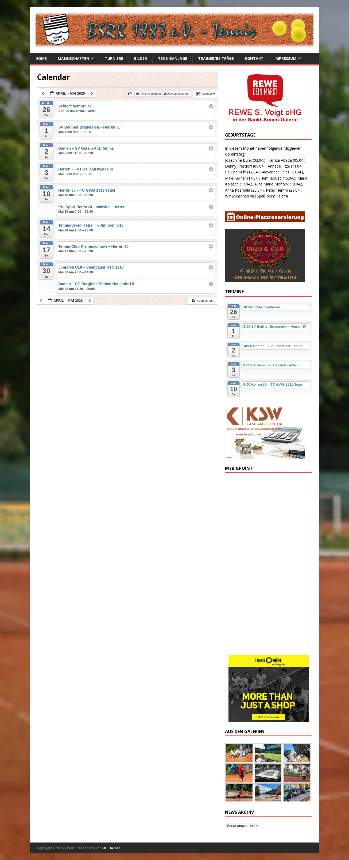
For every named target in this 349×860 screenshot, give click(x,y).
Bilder (140, 58)
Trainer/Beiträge (216, 58)
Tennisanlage (172, 58)
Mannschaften (73, 58)
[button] (203, 300)
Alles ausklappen (177, 93)
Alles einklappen (149, 93)
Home (41, 58)
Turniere (114, 58)
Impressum (285, 58)
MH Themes (111, 848)
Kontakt (254, 58)
